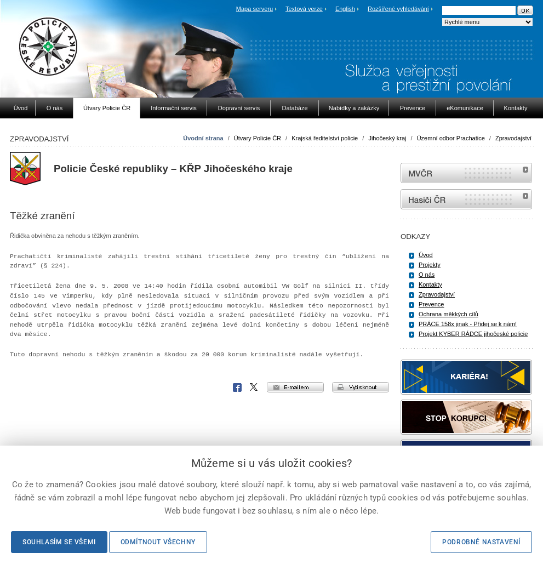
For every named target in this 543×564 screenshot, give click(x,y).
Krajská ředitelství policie (324, 138)
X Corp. (254, 387)
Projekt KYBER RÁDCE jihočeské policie (473, 334)
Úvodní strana (203, 138)
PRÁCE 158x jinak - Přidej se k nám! (468, 324)
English (345, 8)
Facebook (237, 387)
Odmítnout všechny (158, 542)
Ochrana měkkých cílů (448, 314)
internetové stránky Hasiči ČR (466, 199)
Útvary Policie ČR (257, 138)
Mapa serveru (254, 8)
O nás (427, 274)
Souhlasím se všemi (59, 542)
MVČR (466, 173)
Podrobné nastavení (481, 542)
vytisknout (360, 387)
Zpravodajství (513, 138)
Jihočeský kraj (387, 138)
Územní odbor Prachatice (451, 138)
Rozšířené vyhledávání (398, 8)
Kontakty (430, 284)
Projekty (430, 264)
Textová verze (304, 8)
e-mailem (295, 387)
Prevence (431, 304)
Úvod (426, 255)
